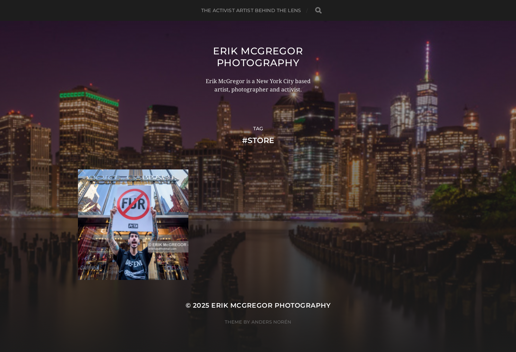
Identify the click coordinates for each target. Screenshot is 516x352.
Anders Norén (271, 322)
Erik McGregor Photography (258, 57)
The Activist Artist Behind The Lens (251, 10)
